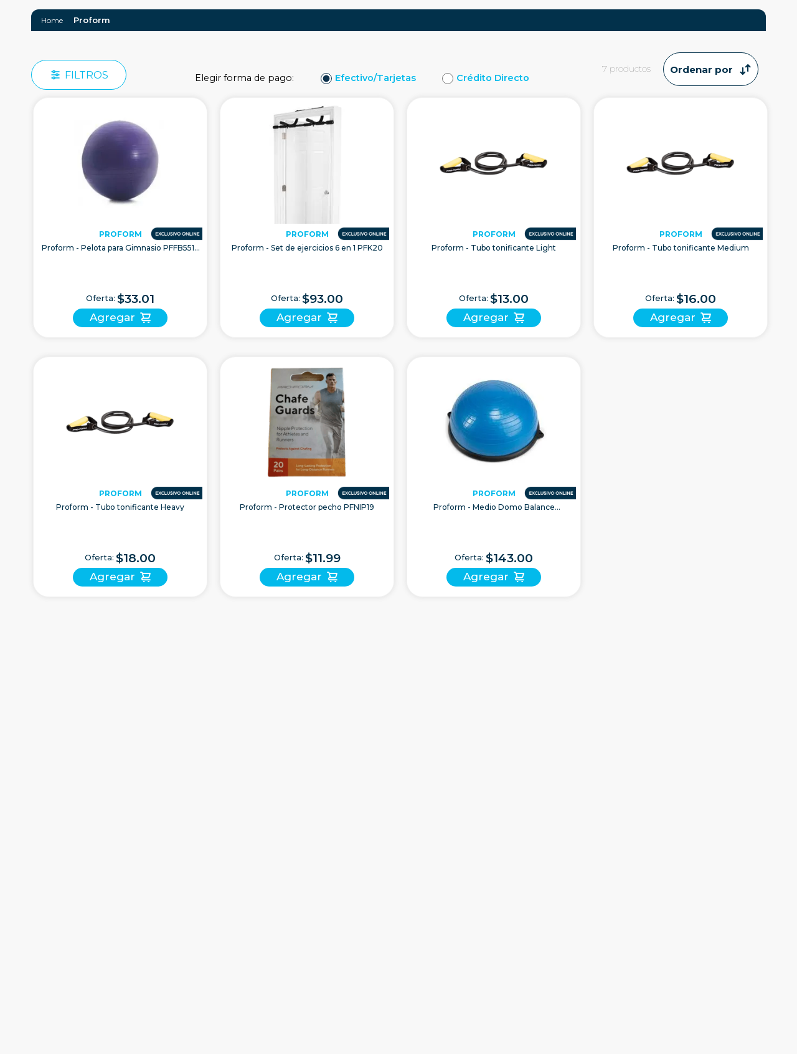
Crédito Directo (492, 78)
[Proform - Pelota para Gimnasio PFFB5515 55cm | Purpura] (120, 217)
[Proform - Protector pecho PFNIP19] (307, 476)
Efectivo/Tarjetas (375, 78)
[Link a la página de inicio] (52, 20)
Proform (91, 20)
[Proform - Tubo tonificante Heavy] (120, 476)
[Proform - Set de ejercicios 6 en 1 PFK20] (307, 217)
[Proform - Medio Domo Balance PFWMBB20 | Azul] (493, 476)
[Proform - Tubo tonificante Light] (493, 217)
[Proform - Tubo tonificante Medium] (680, 217)
